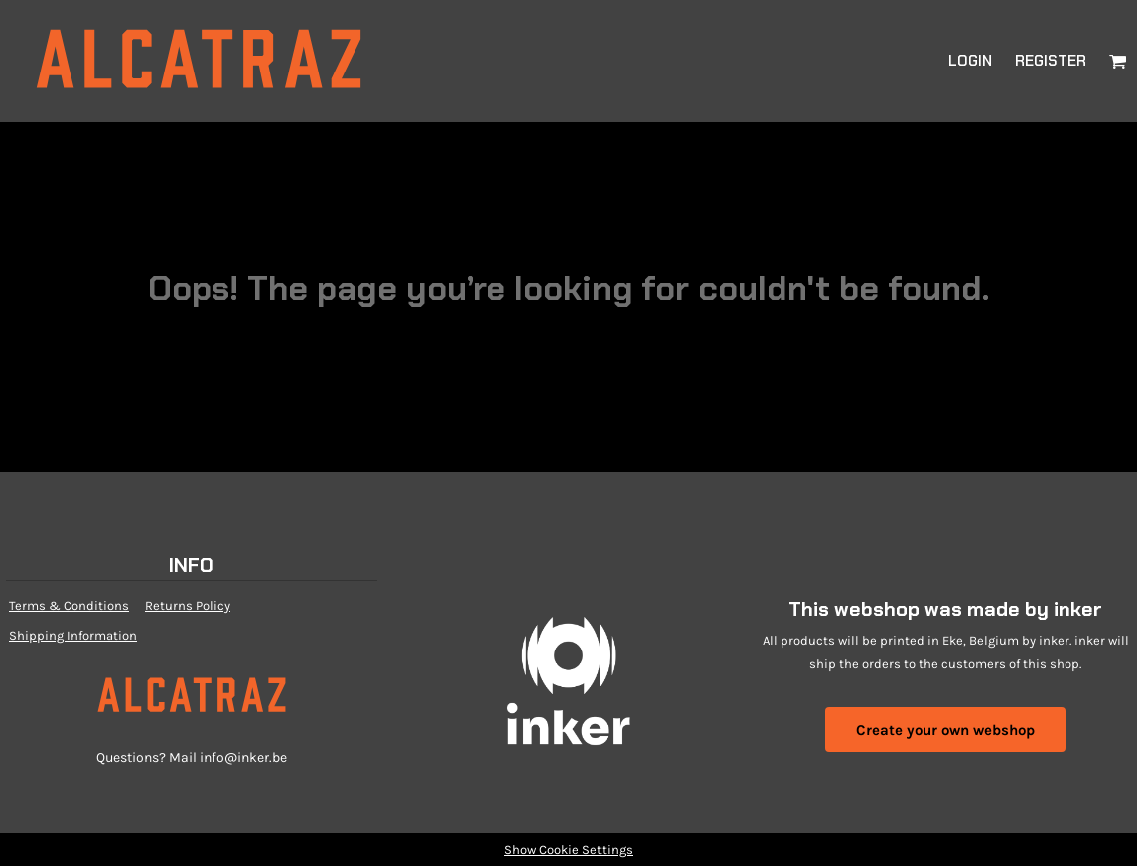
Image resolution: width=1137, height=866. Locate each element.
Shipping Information (73, 635)
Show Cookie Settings (568, 849)
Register (1050, 61)
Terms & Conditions (69, 605)
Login (970, 61)
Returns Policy (187, 605)
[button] (1118, 61)
